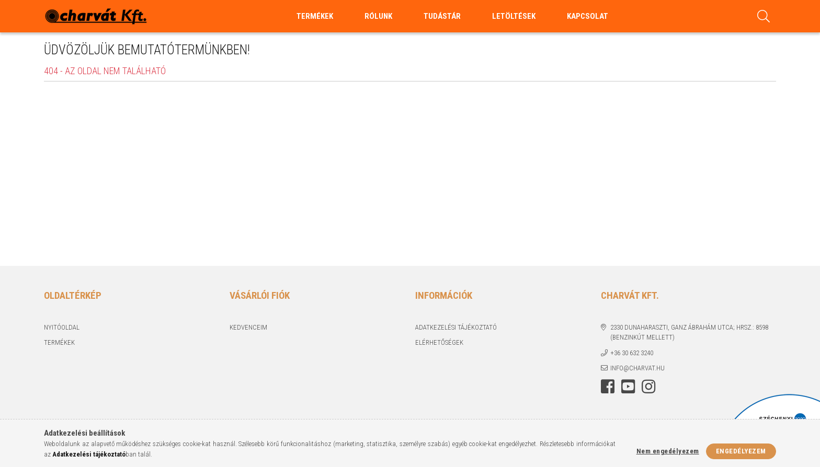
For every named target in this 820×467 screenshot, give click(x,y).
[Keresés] (763, 16)
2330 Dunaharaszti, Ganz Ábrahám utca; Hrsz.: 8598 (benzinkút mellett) (689, 332)
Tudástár (442, 16)
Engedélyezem (741, 451)
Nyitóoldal (61, 327)
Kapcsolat (587, 16)
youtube (628, 386)
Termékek (59, 342)
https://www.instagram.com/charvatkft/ (648, 386)
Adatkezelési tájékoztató (456, 327)
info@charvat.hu (637, 368)
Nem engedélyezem (667, 451)
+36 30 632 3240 (631, 353)
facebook (607, 386)
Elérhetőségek (439, 342)
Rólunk (378, 16)
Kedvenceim (248, 327)
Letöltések (514, 16)
